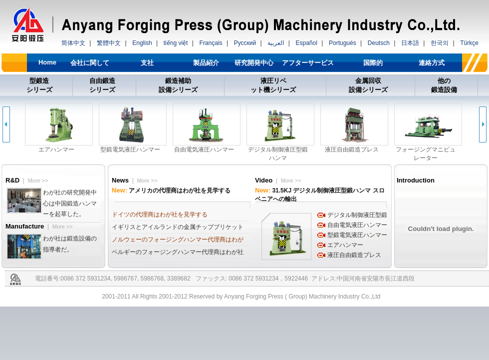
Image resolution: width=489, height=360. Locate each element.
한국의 (440, 43)
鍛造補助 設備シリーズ (178, 85)
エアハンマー (345, 245)
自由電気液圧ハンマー (357, 225)
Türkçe (469, 43)
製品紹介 (206, 62)
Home (47, 62)
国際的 (373, 62)
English (142, 43)
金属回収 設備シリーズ (368, 85)
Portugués (342, 43)
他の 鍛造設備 (444, 85)
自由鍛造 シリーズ (102, 85)
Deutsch (379, 43)
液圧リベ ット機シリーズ (273, 85)
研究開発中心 (254, 62)
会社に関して (89, 62)
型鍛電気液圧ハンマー (357, 235)
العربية (275, 43)
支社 (147, 62)
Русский (245, 43)
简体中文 (73, 43)
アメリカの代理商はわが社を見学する (180, 190)
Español (306, 43)
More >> (38, 181)
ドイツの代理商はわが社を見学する (160, 214)
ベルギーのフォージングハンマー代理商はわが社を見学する (178, 253)
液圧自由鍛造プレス (354, 255)
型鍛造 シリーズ (39, 85)
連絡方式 (432, 62)
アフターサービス (308, 62)
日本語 (410, 43)
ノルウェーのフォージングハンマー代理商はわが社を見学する (178, 241)
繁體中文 (109, 43)
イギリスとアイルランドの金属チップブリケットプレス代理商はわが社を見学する (178, 229)
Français (211, 43)
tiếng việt (176, 43)
